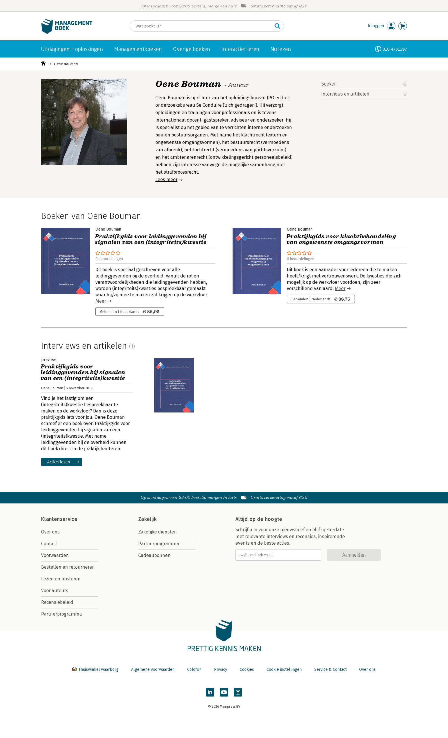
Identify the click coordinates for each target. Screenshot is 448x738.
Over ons (50, 532)
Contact (49, 543)
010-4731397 (395, 49)
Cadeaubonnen (154, 555)
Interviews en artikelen (345, 94)
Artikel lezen (58, 461)
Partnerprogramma (61, 614)
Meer (100, 301)
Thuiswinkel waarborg (96, 669)
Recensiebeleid (57, 602)
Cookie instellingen (284, 669)
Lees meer (166, 179)
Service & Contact (330, 669)
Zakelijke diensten (157, 532)
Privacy (220, 669)
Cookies (247, 669)
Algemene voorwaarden (153, 669)
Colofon (194, 669)
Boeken (329, 84)
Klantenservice (59, 519)
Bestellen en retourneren (68, 567)
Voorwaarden (55, 555)
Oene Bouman (66, 64)
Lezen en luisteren (61, 579)
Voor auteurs (54, 590)
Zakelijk (147, 519)
